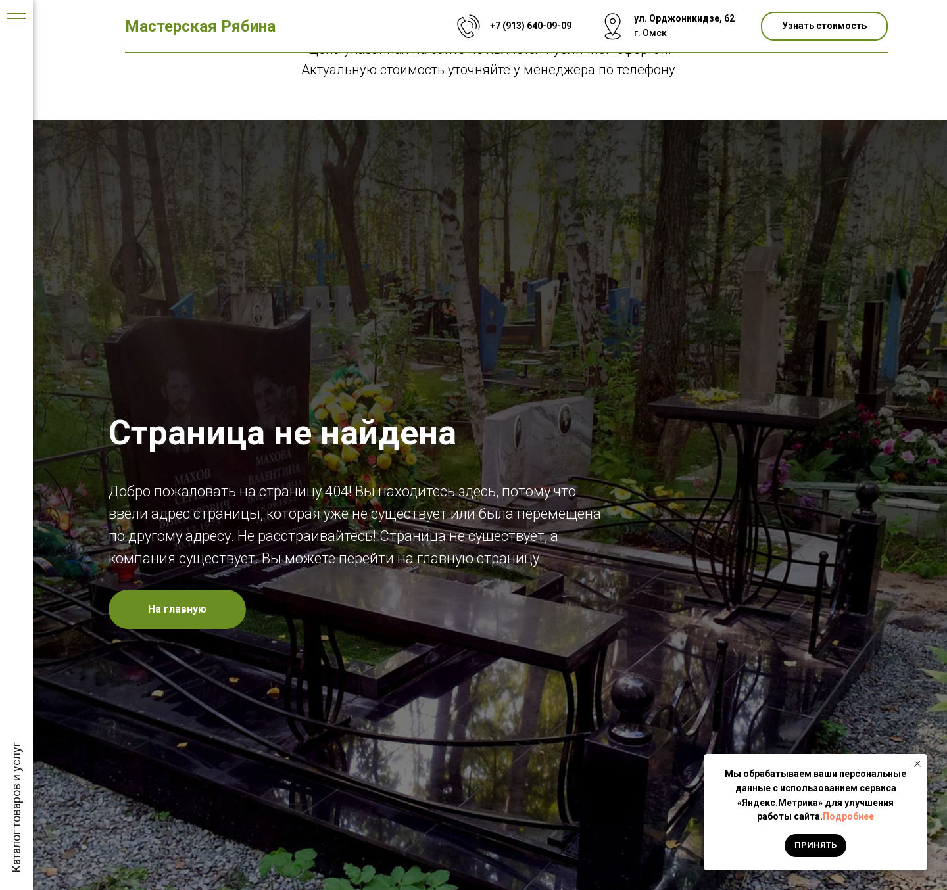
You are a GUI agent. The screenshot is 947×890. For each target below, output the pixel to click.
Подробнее (848, 816)
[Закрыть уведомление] (917, 763)
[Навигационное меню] (16, 19)
